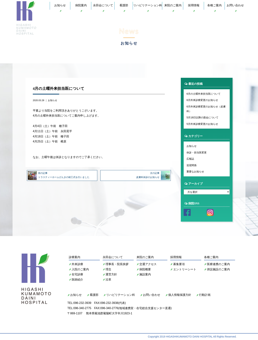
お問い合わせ (235, 5)
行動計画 (203, 294)
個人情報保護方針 (178, 294)
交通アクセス (147, 264)
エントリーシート (183, 269)
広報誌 (190, 158)
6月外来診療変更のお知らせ (202, 100)
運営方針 (110, 274)
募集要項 (177, 264)
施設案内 (144, 274)
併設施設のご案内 (217, 269)
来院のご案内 (172, 5)
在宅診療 (76, 274)
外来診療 (76, 264)
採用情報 (193, 5)
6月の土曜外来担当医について (204, 93)
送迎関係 (192, 165)
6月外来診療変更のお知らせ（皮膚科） (206, 109)
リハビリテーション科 (147, 5)
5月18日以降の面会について (202, 117)
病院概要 (144, 269)
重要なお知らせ (195, 171)
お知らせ (60, 5)
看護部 (124, 5)
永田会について (103, 5)
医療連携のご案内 (217, 264)
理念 (107, 269)
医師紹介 (76, 279)
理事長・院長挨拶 (115, 264)
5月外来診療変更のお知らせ (202, 123)
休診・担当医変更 (197, 152)
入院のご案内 (79, 269)
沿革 (107, 279)
